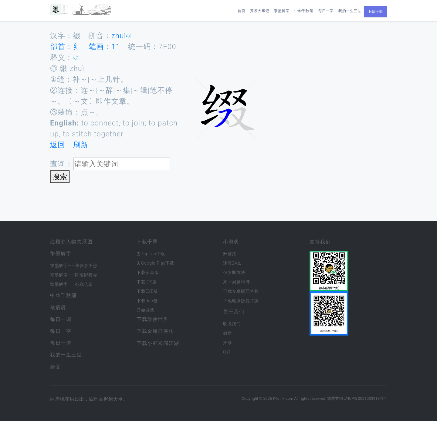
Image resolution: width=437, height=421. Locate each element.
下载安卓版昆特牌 (241, 291)
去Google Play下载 (155, 263)
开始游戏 (145, 310)
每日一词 (60, 319)
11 (115, 46)
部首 (57, 46)
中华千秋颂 (303, 11)
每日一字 (326, 11)
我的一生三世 (349, 11)
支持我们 (320, 242)
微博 (227, 333)
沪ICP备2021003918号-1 (365, 398)
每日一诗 (60, 343)
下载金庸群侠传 (155, 331)
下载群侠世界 (153, 319)
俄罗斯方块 (234, 272)
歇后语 (58, 307)
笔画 (96, 46)
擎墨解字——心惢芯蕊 (71, 284)
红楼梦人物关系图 (71, 242)
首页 (241, 11)
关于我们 (233, 312)
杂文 (55, 367)
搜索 (60, 176)
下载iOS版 (147, 281)
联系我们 (232, 323)
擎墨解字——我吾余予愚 (73, 265)
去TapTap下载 (151, 253)
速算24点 (232, 263)
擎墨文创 (335, 398)
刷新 (80, 145)
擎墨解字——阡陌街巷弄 (73, 274)
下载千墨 (375, 11)
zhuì (118, 36)
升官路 (229, 253)
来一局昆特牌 (236, 281)
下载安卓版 (148, 272)
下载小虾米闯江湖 (158, 343)
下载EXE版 (147, 291)
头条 (227, 342)
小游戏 (231, 242)
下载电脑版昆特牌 (241, 300)
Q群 (227, 351)
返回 (57, 145)
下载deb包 (147, 300)
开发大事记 (259, 11)
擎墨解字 (281, 11)
